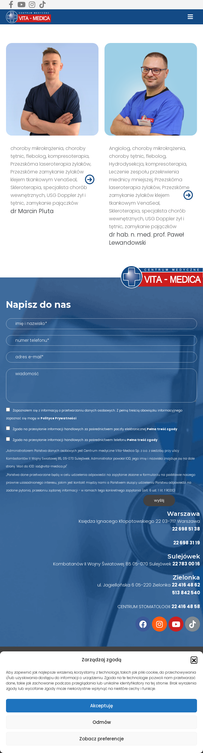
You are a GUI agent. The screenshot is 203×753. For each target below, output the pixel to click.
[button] (194, 660)
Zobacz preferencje (101, 739)
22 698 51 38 (186, 529)
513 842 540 (186, 592)
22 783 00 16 (186, 564)
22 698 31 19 (186, 543)
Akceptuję (101, 705)
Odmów (101, 722)
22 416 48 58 (185, 606)
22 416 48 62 (186, 585)
